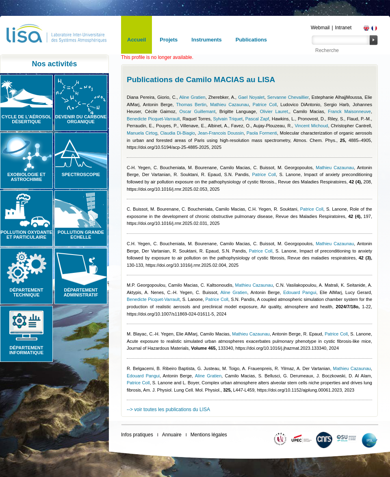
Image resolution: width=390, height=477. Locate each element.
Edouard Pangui (299, 292)
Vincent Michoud (311, 125)
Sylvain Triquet (228, 118)
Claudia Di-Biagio (177, 133)
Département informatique (26, 350)
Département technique (26, 292)
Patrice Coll (265, 104)
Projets (169, 40)
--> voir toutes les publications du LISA (168, 409)
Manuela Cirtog (142, 133)
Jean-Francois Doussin (221, 133)
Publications (251, 40)
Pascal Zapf (257, 118)
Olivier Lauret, (274, 111)
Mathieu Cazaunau (229, 104)
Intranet (343, 27)
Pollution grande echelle (81, 235)
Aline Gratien (192, 97)
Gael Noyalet (251, 97)
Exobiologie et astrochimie (26, 177)
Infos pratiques (137, 435)
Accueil (136, 40)
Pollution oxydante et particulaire (26, 235)
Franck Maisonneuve (349, 111)
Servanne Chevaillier (288, 97)
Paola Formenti (262, 133)
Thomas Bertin (191, 104)
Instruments (206, 40)
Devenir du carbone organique (81, 119)
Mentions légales (209, 435)
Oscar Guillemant (198, 111)
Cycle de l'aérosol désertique (26, 119)
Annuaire (172, 435)
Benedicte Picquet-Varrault (153, 118)
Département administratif (81, 292)
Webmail (320, 27)
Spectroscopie (81, 174)
